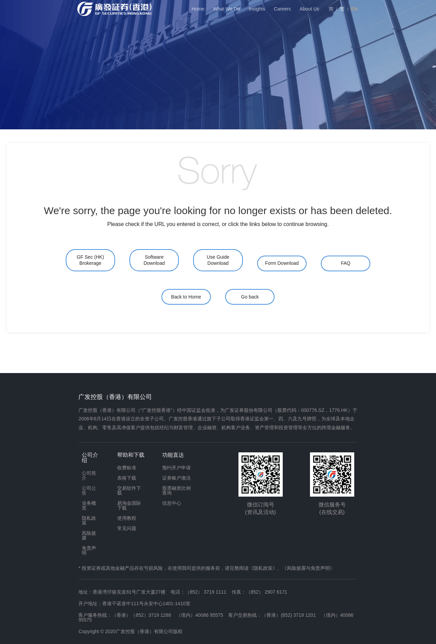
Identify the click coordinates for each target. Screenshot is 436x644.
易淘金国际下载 (129, 505)
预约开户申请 (176, 467)
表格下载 (126, 478)
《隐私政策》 (263, 568)
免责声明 (89, 550)
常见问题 (126, 528)
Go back (250, 297)
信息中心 (171, 503)
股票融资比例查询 (176, 490)
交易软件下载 (129, 490)
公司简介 (89, 475)
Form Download (282, 263)
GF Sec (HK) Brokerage (90, 260)
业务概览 (89, 505)
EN (354, 8)
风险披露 (89, 535)
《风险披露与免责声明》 (308, 568)
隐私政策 (89, 520)
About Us (309, 8)
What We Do (226, 8)
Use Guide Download (218, 260)
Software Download (154, 260)
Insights (257, 8)
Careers (282, 8)
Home (198, 8)
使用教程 (126, 518)
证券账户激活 (176, 478)
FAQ (346, 263)
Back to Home (186, 297)
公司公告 (89, 490)
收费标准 (126, 467)
